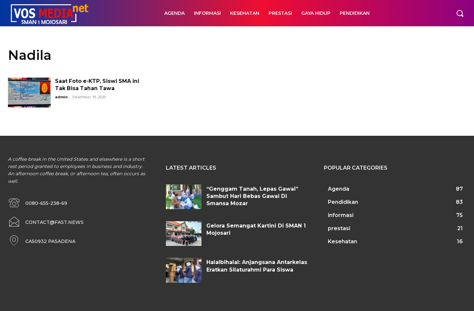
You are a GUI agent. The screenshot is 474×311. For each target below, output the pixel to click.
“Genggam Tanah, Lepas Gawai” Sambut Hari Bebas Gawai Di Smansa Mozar (252, 196)
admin (61, 96)
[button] (460, 13)
